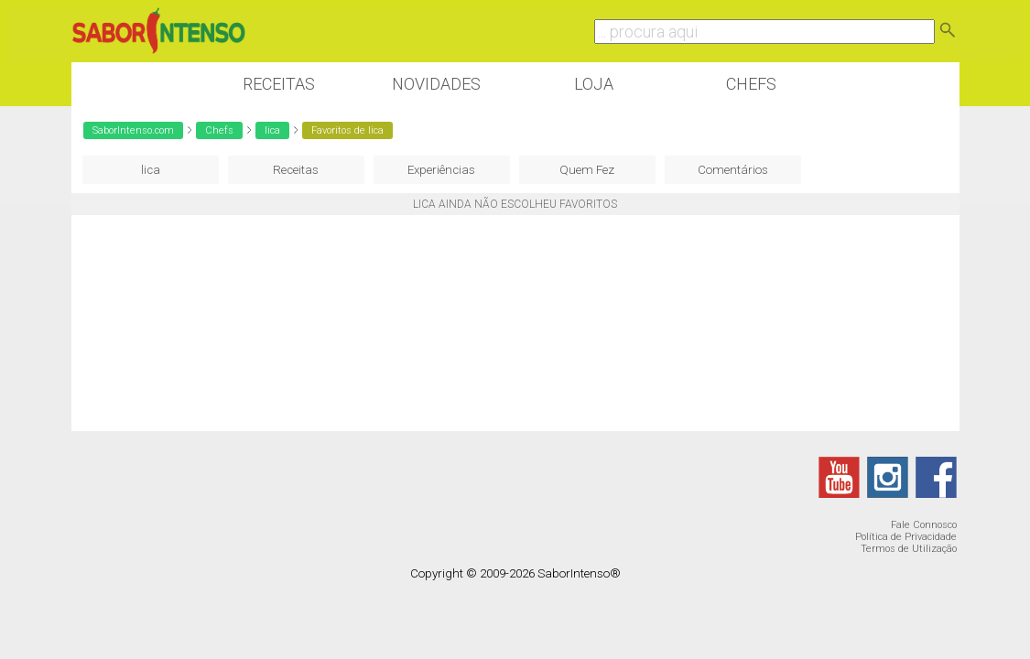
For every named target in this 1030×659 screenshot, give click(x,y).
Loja (593, 83)
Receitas (279, 83)
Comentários (733, 170)
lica (272, 130)
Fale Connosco (924, 525)
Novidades (436, 83)
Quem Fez (586, 170)
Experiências (441, 170)
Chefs (751, 83)
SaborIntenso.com (133, 130)
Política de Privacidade (906, 537)
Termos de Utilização (909, 549)
